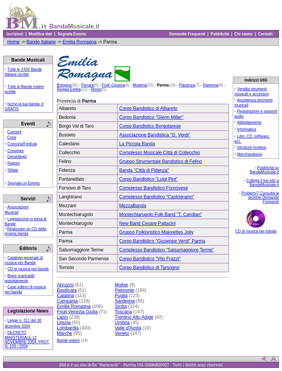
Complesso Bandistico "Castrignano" (156, 197)
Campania (67, 301)
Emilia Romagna (79, 42)
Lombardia (68, 328)
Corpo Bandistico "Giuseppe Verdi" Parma (162, 241)
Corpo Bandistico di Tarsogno (149, 267)
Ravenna (210, 85)
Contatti (265, 34)
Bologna (64, 85)
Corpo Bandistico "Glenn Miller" (151, 117)
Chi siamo (243, 34)
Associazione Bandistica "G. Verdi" (154, 135)
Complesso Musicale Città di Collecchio (159, 152)
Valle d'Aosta (128, 328)
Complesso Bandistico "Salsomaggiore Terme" (166, 250)
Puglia (121, 295)
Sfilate (12, 170)
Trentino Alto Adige (134, 317)
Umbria (122, 322)
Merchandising (249, 154)
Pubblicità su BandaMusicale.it (264, 170)
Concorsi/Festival (22, 144)
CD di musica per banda (27, 269)
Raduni (13, 163)
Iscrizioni (15, 34)
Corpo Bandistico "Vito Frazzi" (150, 258)
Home (13, 42)
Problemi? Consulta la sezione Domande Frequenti (260, 197)
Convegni (15, 151)
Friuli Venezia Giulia (77, 311)
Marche (64, 333)
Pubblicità (220, 34)
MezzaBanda (132, 205)
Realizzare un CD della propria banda (25, 231)
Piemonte (124, 290)
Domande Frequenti (187, 34)
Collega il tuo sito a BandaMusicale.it (263, 182)
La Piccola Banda (137, 143)
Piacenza (187, 85)
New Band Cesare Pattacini (147, 223)
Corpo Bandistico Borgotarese (150, 126)
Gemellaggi (17, 157)
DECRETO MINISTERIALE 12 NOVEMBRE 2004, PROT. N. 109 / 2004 (27, 339)
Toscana (123, 311)
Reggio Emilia (69, 89)
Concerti (14, 132)
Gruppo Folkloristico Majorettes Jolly (156, 232)
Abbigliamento (249, 122)
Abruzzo (65, 285)
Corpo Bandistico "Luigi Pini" (148, 179)
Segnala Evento (71, 34)
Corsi (11, 137)
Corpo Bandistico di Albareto (148, 108)
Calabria (65, 295)
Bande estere (68, 340)
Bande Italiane (41, 42)
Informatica (246, 129)
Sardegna (125, 301)
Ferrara (87, 85)
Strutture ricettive (251, 147)
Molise (121, 285)
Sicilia (121, 306)
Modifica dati (40, 34)
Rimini (96, 89)
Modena (140, 85)
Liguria (64, 322)
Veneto (122, 333)
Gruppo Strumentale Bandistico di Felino (160, 161)
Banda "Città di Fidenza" (144, 170)
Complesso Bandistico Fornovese (153, 188)
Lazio (62, 317)
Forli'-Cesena (113, 85)
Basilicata (66, 290)
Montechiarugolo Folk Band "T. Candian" (160, 214)
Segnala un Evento (23, 183)
